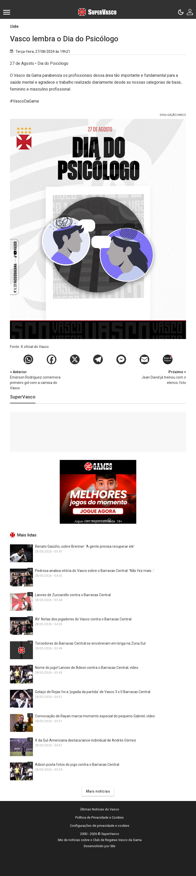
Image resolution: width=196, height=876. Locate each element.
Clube (14, 26)
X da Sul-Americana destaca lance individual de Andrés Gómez (85, 740)
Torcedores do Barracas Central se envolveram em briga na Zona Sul (90, 643)
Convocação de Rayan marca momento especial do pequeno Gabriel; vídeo (95, 716)
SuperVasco (22, 396)
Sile (112, 846)
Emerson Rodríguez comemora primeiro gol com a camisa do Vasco (37, 379)
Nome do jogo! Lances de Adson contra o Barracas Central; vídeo (86, 668)
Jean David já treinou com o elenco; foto (159, 377)
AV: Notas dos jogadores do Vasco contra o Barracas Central (83, 619)
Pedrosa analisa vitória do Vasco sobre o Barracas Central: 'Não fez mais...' (94, 571)
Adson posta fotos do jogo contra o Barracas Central (77, 764)
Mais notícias (98, 791)
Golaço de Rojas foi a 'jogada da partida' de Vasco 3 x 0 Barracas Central (92, 692)
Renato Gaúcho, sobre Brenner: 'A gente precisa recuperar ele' (84, 546)
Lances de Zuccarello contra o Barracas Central (73, 595)
